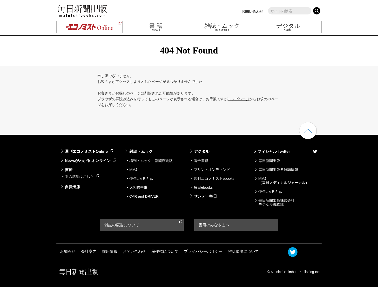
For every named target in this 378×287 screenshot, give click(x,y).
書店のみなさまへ (214, 225)
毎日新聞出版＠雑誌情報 (278, 169)
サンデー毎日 (205, 196)
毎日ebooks (203, 187)
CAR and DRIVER (144, 196)
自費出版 (72, 187)
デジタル (201, 151)
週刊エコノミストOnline (89, 151)
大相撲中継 (138, 187)
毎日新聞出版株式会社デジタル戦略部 (276, 202)
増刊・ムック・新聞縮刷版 (151, 161)
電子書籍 (201, 161)
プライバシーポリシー (203, 252)
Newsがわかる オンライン (90, 161)
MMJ (133, 169)
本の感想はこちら (82, 176)
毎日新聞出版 (269, 161)
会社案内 (88, 252)
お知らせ (67, 252)
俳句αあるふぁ (141, 178)
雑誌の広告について (121, 225)
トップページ (238, 99)
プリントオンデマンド (212, 169)
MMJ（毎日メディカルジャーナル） (283, 180)
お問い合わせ (252, 11)
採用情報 (109, 252)
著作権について (164, 252)
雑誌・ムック (141, 151)
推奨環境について (243, 252)
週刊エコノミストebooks (214, 178)
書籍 (69, 170)
